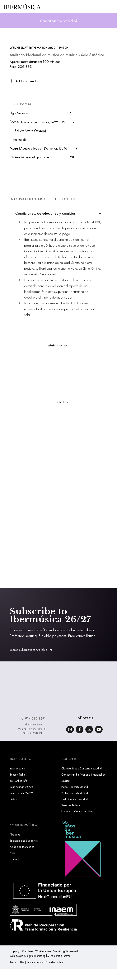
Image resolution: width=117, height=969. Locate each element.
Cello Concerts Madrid (74, 799)
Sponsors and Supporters (24, 840)
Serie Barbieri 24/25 (22, 793)
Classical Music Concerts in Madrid (81, 768)
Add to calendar (24, 81)
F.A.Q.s (13, 799)
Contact (14, 859)
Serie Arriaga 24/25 (21, 787)
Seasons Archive (70, 805)
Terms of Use (17, 962)
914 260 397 (33, 718)
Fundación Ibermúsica (22, 847)
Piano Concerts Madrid (74, 787)
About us (15, 834)
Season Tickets (18, 774)
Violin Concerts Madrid (74, 793)
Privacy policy (35, 962)
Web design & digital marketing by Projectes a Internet (40, 956)
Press (12, 853)
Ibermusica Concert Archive (76, 811)
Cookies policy (54, 962)
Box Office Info (18, 780)
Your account (17, 768)
